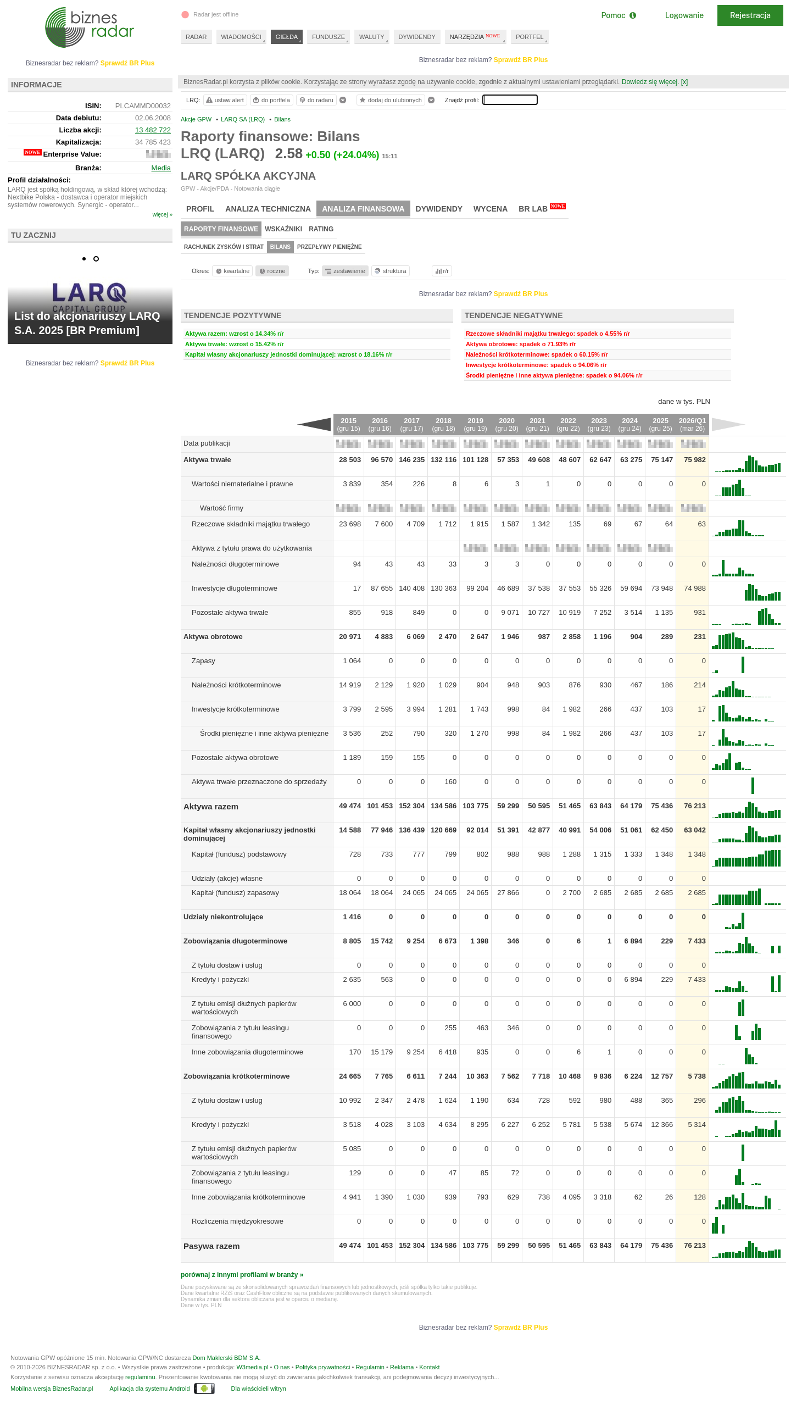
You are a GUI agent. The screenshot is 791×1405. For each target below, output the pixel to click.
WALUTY (371, 37)
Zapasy (203, 661)
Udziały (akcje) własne (227, 878)
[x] (684, 82)
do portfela (271, 100)
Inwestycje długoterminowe (234, 588)
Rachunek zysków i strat (224, 247)
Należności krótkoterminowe (236, 685)
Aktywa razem (210, 806)
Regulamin (370, 1367)
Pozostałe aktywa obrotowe (235, 757)
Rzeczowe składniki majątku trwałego (251, 524)
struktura (389, 270)
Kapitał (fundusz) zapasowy (235, 892)
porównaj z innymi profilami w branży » (242, 1275)
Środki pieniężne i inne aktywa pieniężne (264, 733)
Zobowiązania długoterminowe (235, 941)
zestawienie (344, 270)
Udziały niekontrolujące (223, 917)
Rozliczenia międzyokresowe (237, 1221)
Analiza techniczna (268, 208)
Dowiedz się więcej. (650, 82)
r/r (441, 270)
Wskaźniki (283, 229)
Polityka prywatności (323, 1367)
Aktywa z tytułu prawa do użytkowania (252, 548)
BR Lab (542, 208)
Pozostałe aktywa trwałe (230, 612)
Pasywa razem (211, 1246)
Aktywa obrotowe (213, 636)
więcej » (162, 215)
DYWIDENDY (417, 37)
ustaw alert (224, 100)
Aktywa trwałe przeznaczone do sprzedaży (259, 782)
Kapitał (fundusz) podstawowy (239, 854)
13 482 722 (153, 130)
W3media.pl (252, 1367)
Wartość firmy (221, 508)
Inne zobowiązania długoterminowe (247, 1052)
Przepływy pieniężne (329, 247)
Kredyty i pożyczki (220, 979)
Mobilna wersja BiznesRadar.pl (51, 1388)
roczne (272, 270)
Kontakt (429, 1367)
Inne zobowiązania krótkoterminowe (248, 1197)
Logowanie (684, 15)
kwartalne (232, 270)
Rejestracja (750, 15)
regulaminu (140, 1377)
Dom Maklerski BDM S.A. (226, 1357)
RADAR (196, 37)
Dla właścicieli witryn (258, 1388)
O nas (281, 1367)
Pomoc (618, 15)
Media (161, 168)
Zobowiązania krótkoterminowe (236, 1076)
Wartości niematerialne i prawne (242, 484)
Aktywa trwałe (207, 460)
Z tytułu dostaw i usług (227, 965)
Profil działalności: (39, 180)
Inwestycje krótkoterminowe (236, 709)
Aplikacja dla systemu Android (149, 1388)
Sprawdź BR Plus (521, 60)
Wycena (491, 208)
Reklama (402, 1367)
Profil (200, 208)
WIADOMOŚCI (241, 37)
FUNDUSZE (328, 37)
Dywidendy (439, 208)
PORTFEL (530, 37)
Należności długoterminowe (235, 564)
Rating (321, 229)
